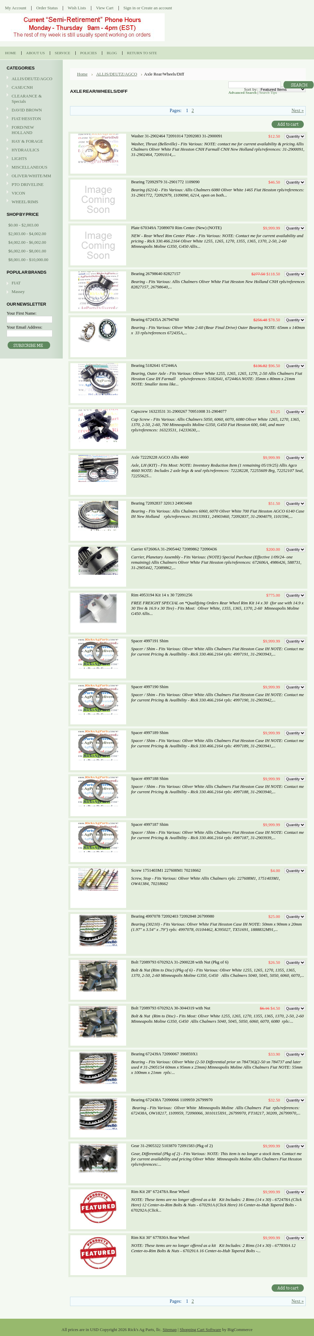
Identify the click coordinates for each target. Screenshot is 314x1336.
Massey (18, 291)
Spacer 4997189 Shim (149, 732)
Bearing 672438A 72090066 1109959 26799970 (171, 1100)
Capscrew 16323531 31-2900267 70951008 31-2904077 (179, 411)
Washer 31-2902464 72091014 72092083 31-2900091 (176, 136)
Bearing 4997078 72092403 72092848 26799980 (172, 916)
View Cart (105, 7)
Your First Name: (22, 313)
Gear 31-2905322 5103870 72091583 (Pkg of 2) (172, 1145)
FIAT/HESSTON (30, 119)
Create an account (156, 7)
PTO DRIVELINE (30, 185)
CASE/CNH (30, 87)
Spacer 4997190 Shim (149, 686)
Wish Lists (77, 7)
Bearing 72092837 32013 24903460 (161, 503)
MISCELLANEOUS (30, 167)
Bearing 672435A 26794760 (155, 319)
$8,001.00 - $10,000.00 (28, 259)
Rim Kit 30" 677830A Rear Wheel (160, 1237)
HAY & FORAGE (30, 141)
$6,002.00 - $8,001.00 (27, 250)
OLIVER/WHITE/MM (30, 176)
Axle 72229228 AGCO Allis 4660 (160, 457)
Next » (297, 110)
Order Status (47, 7)
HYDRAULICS (30, 150)
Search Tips (268, 92)
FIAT (16, 282)
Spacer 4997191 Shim (149, 641)
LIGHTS (19, 158)
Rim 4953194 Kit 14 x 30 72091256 (161, 595)
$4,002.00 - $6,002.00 (27, 242)
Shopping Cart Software (200, 1329)
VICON (30, 193)
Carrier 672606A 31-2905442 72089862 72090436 (174, 549)
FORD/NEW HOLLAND (30, 130)
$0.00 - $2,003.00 (23, 225)
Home (82, 74)
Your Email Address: (24, 327)
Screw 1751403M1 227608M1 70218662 (166, 870)
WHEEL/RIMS (25, 201)
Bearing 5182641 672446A (154, 365)
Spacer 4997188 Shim (149, 778)
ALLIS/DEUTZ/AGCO (30, 79)
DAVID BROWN (30, 110)
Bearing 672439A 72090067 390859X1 (164, 1054)
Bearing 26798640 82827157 (155, 273)
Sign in (129, 7)
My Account (15, 7)
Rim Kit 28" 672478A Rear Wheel (160, 1191)
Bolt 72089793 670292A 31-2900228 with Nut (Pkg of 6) (179, 962)
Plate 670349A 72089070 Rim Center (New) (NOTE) (176, 227)
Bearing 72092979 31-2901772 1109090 (165, 182)
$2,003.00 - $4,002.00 (27, 233)
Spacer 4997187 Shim (149, 824)
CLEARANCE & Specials (27, 98)
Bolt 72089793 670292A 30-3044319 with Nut (170, 1008)
